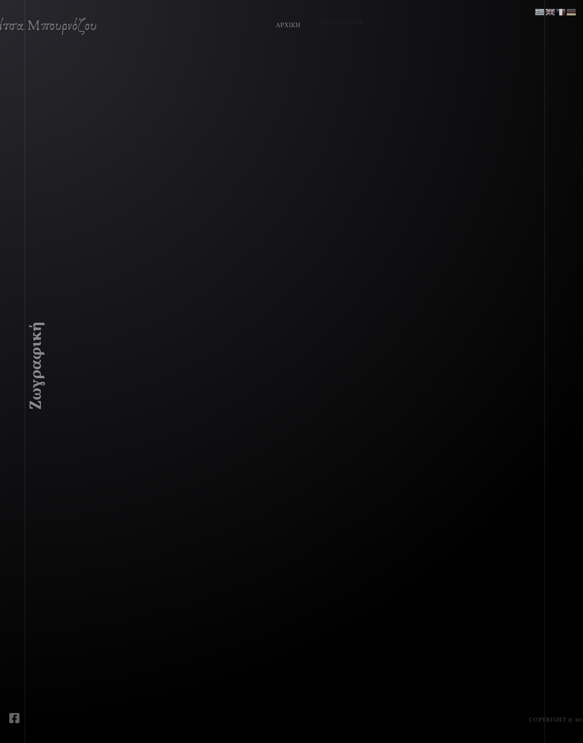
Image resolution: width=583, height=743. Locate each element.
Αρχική (286, 23)
